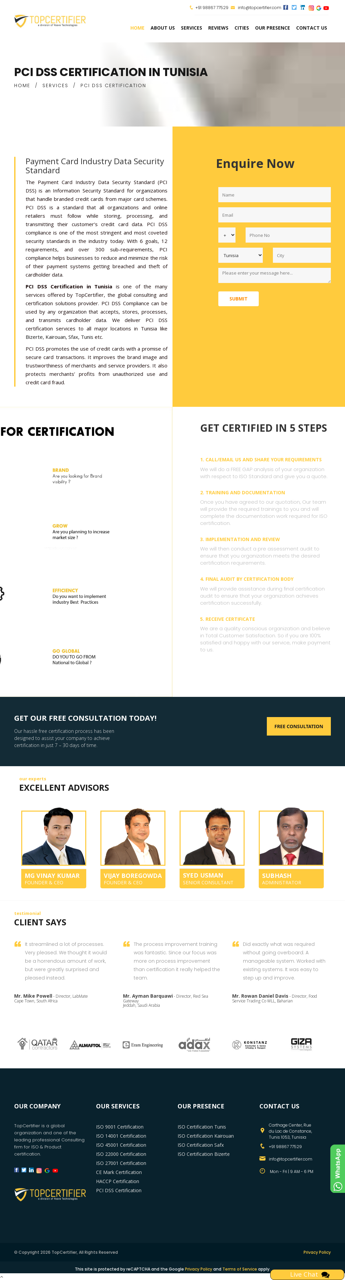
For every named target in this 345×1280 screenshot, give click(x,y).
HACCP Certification (117, 1181)
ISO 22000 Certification (121, 1154)
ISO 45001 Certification (121, 1145)
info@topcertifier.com (255, 7)
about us (163, 28)
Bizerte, (35, 336)
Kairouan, (56, 336)
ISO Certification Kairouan (206, 1136)
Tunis (87, 336)
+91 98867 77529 (211, 7)
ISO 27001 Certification (121, 1163)
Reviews (218, 28)
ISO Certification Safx (201, 1145)
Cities (241, 28)
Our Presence (272, 28)
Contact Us (311, 28)
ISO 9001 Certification (120, 1127)
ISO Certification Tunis (202, 1127)
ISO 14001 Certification (121, 1136)
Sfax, (74, 336)
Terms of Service (239, 1269)
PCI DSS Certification (119, 1190)
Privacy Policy (317, 1252)
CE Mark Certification (119, 1172)
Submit (238, 298)
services (191, 28)
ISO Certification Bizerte (204, 1154)
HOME (22, 85)
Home (137, 28)
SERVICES (55, 85)
